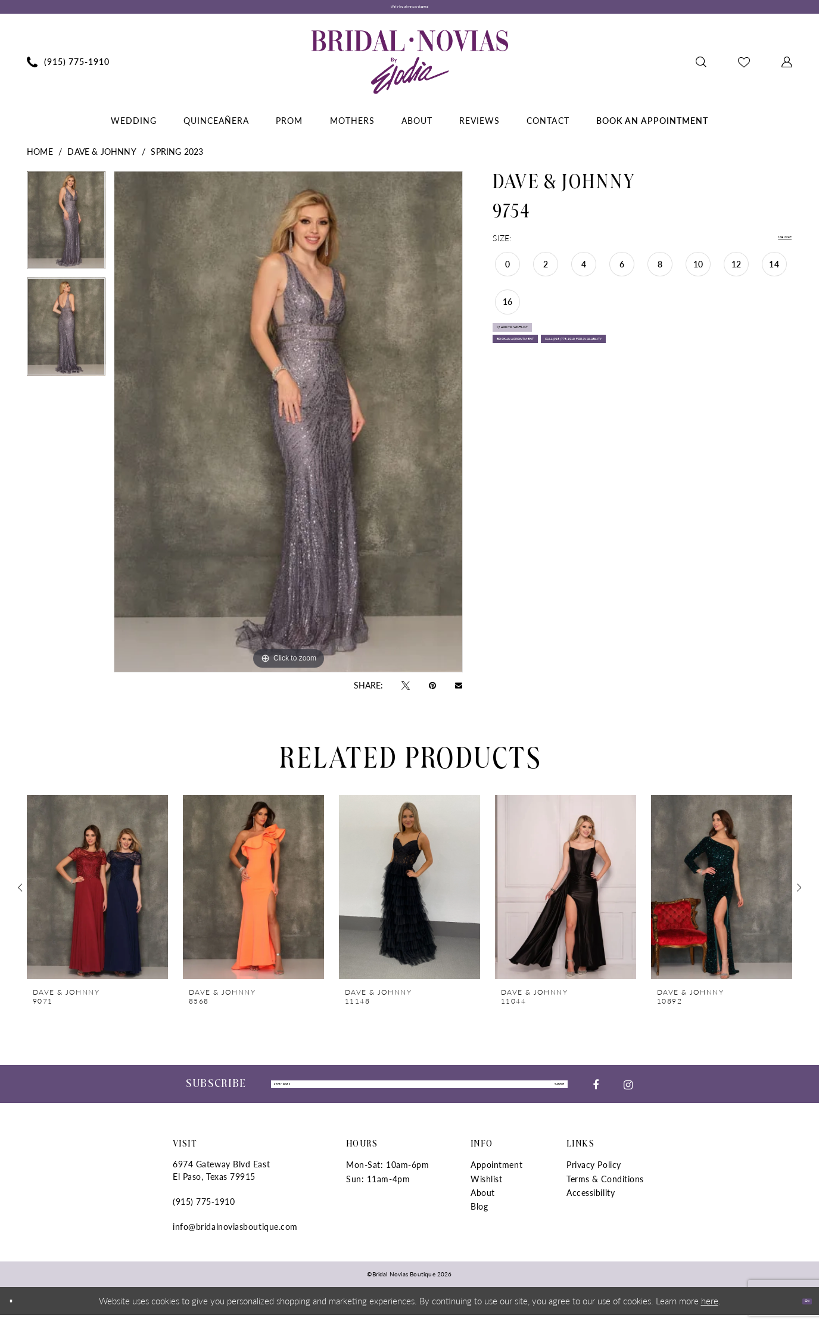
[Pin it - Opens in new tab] (432, 691)
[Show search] (701, 68)
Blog (479, 1216)
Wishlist (486, 1188)
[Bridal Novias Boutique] (410, 67)
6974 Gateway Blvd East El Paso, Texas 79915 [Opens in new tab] (221, 1179)
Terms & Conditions (605, 1188)
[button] (787, 68)
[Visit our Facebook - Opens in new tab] (595, 1091)
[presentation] (97, 894)
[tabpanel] (66, 230)
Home (40, 157)
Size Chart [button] (773, 244)
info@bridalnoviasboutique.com (235, 1236)
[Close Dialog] (17, 1310)
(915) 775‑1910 (204, 1211)
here (709, 1309)
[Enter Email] (419, 1092)
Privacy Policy (593, 1174)
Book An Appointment (551, 373)
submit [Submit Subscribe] (547, 1092)
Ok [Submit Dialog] (799, 1309)
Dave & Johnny (101, 157)
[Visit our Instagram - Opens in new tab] (628, 1091)
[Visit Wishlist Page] (744, 68)
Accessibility (590, 1201)
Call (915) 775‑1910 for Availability (579, 402)
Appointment (496, 1174)
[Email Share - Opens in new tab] (458, 691)
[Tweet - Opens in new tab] (405, 691)
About (483, 1201)
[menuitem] (68, 68)
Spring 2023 (177, 157)
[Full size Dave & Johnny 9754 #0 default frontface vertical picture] (288, 427)
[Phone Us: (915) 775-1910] (68, 68)
